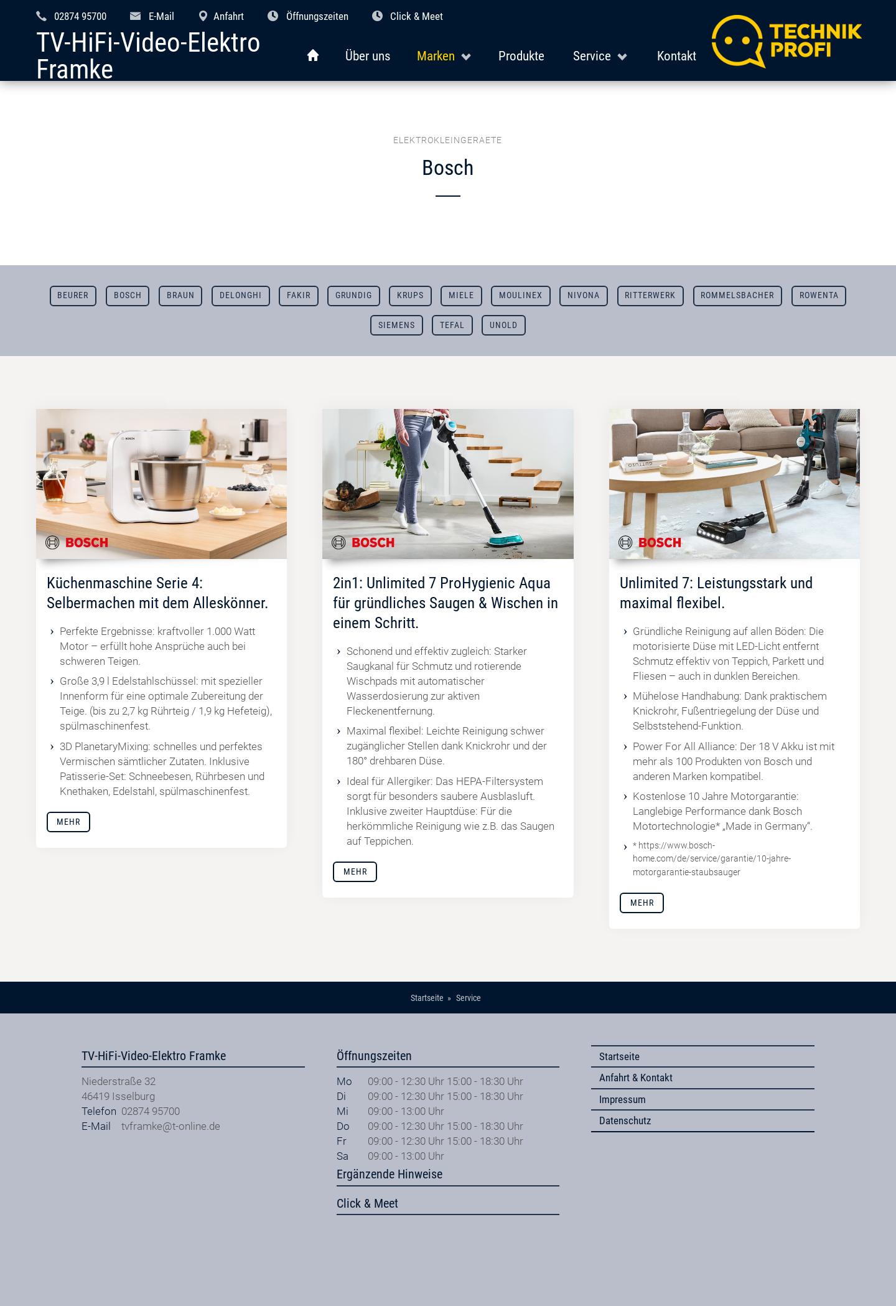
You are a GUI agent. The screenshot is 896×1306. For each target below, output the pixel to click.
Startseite (619, 1056)
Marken (436, 55)
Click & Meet (416, 16)
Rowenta (819, 295)
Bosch (128, 295)
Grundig (353, 295)
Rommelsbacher (737, 295)
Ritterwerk (650, 295)
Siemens (396, 325)
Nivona (583, 295)
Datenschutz (625, 1120)
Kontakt (676, 55)
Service (592, 55)
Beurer (72, 295)
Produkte (521, 55)
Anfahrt (228, 16)
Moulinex (521, 295)
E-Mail (161, 16)
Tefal (452, 325)
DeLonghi (241, 295)
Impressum (622, 1099)
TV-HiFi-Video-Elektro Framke (148, 56)
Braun (181, 295)
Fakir (298, 295)
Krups (410, 295)
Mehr (68, 822)
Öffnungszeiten (317, 16)
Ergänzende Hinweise (389, 1174)
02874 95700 (80, 16)
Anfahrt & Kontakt (636, 1077)
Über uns (368, 55)
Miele (461, 295)
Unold (504, 325)
